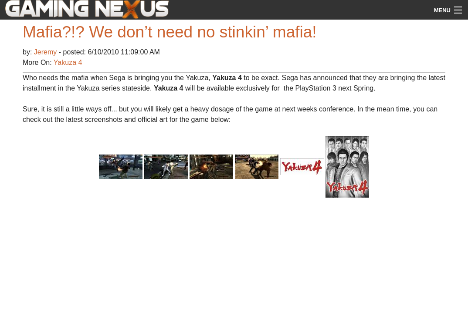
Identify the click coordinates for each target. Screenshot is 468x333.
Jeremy (46, 52)
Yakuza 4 (68, 62)
